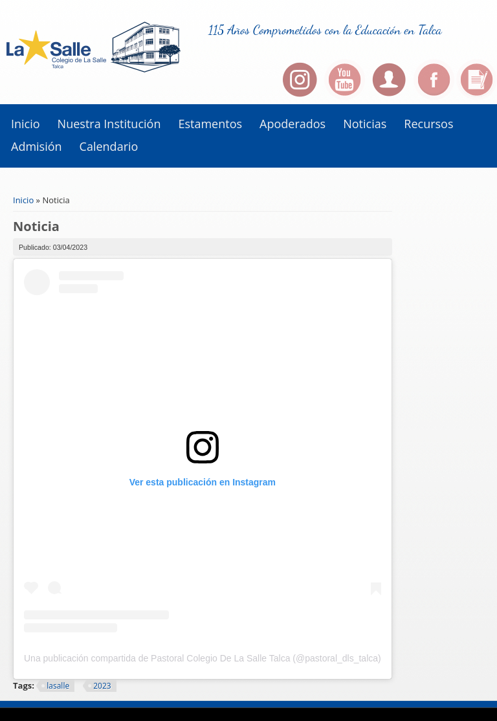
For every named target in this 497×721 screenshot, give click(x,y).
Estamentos (210, 123)
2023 (102, 685)
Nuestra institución (109, 123)
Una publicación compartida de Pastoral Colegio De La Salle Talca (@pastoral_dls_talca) (202, 658)
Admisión (36, 146)
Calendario (109, 146)
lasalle (58, 685)
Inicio (25, 123)
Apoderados (293, 123)
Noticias (364, 123)
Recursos (428, 123)
